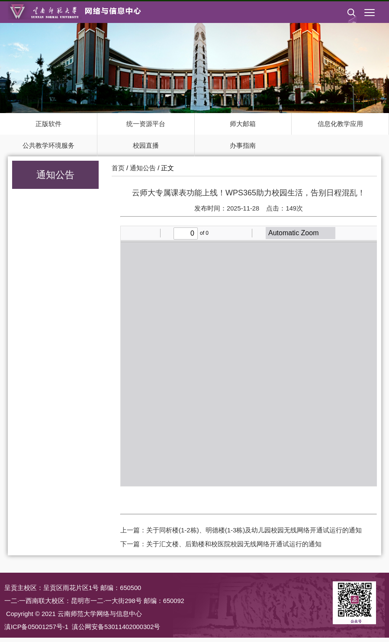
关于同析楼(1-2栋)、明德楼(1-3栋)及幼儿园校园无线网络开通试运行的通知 (254, 530)
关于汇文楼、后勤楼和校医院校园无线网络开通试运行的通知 (233, 544)
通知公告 (143, 168)
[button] (351, 19)
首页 (118, 168)
